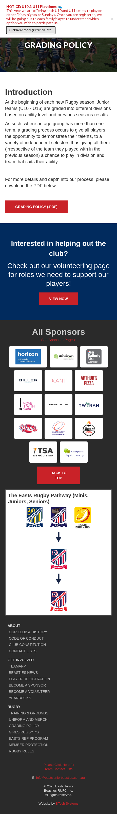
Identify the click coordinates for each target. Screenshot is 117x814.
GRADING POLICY (24, 726)
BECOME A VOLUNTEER (29, 692)
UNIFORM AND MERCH (28, 719)
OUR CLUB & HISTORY (28, 632)
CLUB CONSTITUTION (27, 645)
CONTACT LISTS (22, 651)
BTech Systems (67, 803)
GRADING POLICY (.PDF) (36, 207)
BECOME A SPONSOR (27, 685)
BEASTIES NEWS (23, 673)
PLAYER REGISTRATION (29, 679)
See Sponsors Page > (58, 340)
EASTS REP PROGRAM (28, 738)
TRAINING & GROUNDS (28, 713)
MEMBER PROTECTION (29, 745)
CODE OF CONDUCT (26, 638)
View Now (58, 299)
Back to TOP (58, 475)
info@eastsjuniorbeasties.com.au (60, 778)
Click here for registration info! (31, 30)
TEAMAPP (17, 666)
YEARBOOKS (20, 698)
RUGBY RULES (21, 751)
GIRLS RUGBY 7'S (24, 732)
